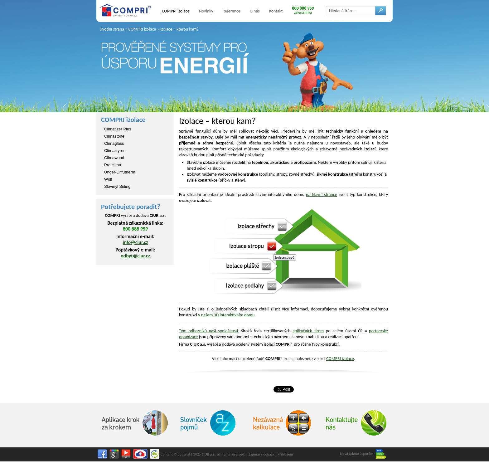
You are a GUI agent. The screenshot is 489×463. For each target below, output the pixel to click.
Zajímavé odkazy (261, 454)
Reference (231, 11)
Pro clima (112, 165)
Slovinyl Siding (117, 186)
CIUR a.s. (208, 454)
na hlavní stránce (321, 194)
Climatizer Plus (117, 129)
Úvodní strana (111, 29)
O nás (255, 11)
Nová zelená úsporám (363, 454)
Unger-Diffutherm (119, 172)
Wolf (108, 179)
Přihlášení (285, 454)
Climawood (114, 157)
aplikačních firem (308, 331)
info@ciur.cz (135, 242)
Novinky (206, 11)
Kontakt (276, 11)
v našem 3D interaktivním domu (226, 315)
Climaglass (114, 143)
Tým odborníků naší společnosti (208, 331)
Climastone (114, 136)
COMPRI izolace (176, 11)
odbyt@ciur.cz (135, 256)
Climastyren (115, 150)
